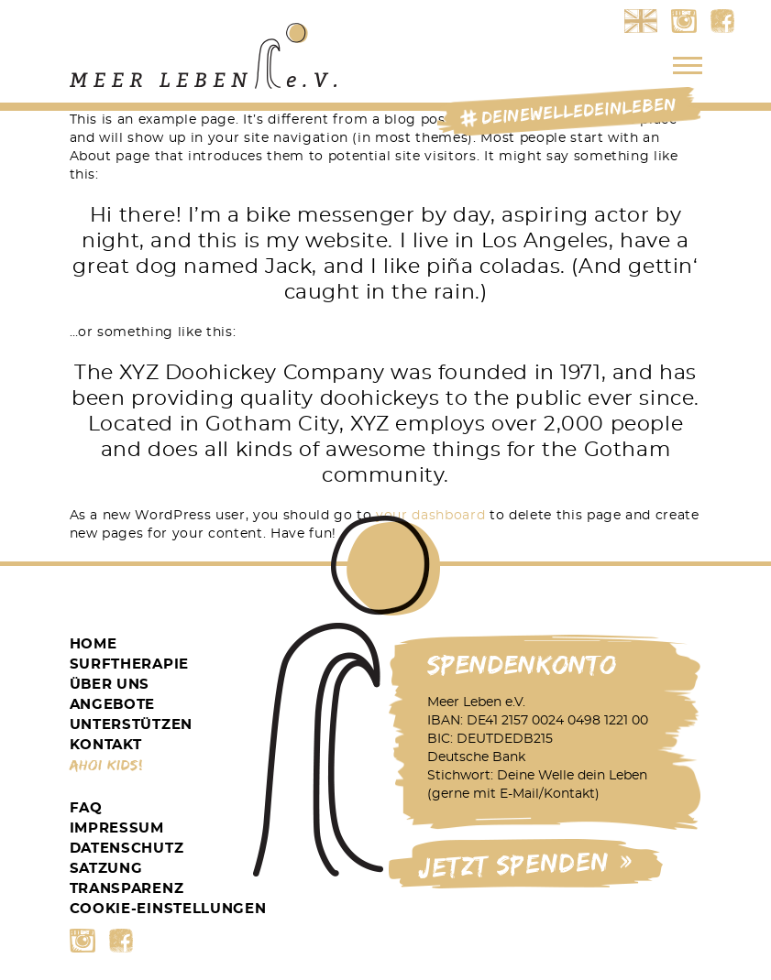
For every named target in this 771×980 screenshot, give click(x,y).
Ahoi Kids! (107, 765)
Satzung (106, 869)
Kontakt (106, 745)
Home (93, 644)
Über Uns (110, 684)
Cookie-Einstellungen (168, 909)
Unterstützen (131, 725)
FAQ (86, 808)
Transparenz (127, 889)
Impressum (117, 828)
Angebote (113, 705)
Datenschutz (127, 848)
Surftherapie (129, 664)
